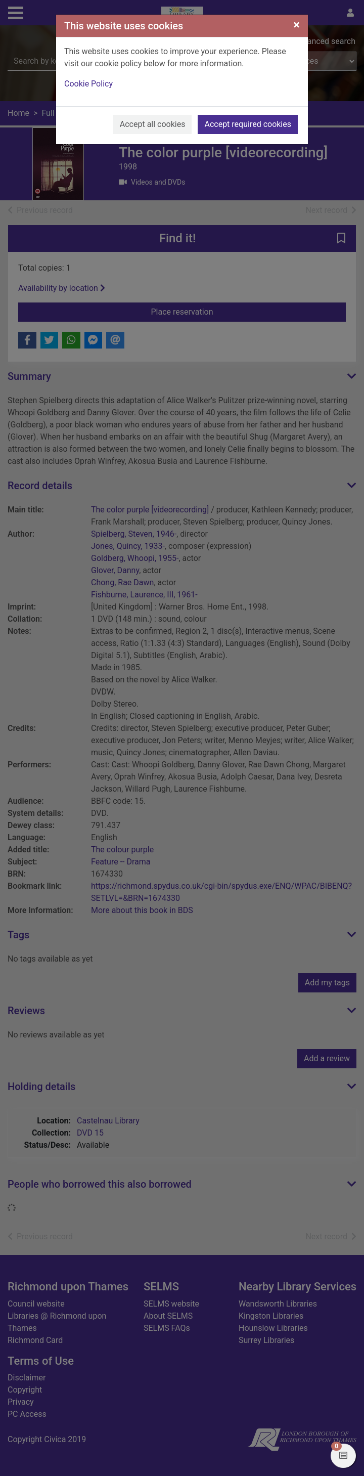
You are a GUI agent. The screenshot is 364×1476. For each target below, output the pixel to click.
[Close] (296, 25)
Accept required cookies (247, 124)
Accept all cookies (153, 124)
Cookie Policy (88, 84)
